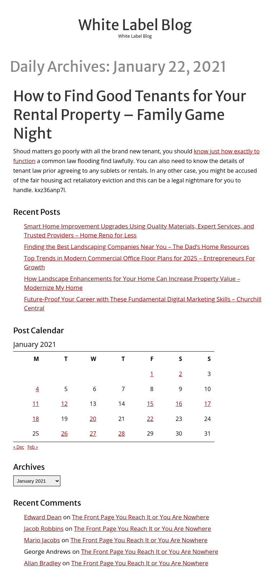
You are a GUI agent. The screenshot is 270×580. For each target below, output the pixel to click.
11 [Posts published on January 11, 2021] (35, 404)
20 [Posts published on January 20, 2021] (93, 419)
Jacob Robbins (44, 528)
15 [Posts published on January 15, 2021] (150, 404)
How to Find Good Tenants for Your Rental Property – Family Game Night (129, 115)
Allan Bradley (42, 563)
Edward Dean (43, 517)
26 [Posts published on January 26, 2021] (64, 433)
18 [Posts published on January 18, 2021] (35, 419)
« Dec (18, 447)
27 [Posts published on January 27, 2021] (93, 433)
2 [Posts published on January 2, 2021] (180, 374)
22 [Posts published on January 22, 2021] (150, 419)
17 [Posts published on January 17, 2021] (207, 404)
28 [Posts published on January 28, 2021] (121, 433)
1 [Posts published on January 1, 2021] (152, 374)
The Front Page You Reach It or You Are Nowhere (140, 517)
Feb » (32, 447)
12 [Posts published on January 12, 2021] (64, 404)
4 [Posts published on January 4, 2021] (37, 389)
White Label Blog (135, 25)
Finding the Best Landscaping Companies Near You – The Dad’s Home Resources (137, 246)
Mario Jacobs (42, 540)
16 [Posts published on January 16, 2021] (178, 404)
